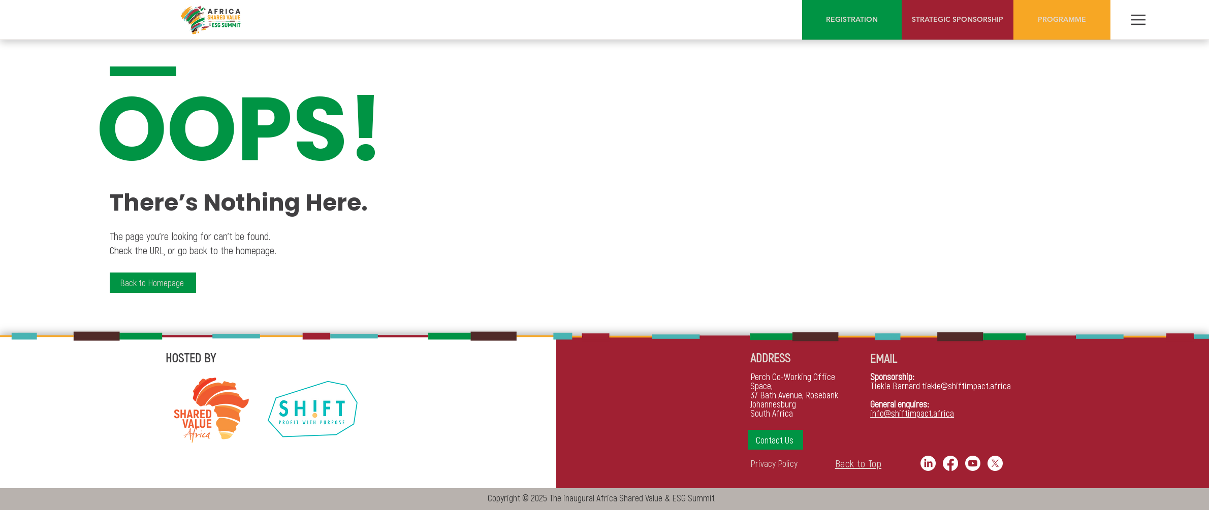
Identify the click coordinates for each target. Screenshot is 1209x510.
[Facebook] (950, 463)
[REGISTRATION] (852, 20)
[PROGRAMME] (1061, 20)
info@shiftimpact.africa (912, 413)
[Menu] (1138, 19)
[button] (775, 440)
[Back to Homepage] (153, 283)
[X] (995, 463)
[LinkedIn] (928, 463)
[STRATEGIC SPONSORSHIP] (957, 20)
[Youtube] (972, 463)
